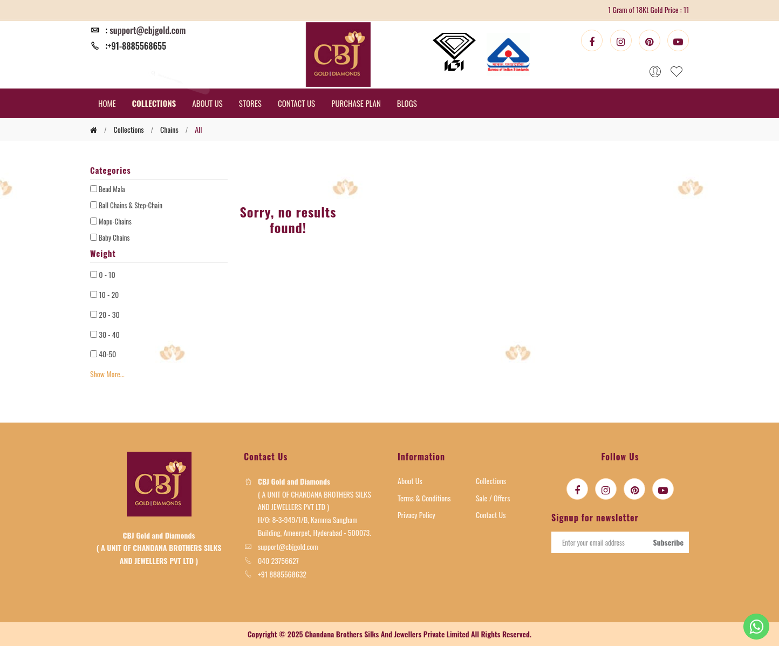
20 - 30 (109, 314)
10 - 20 (109, 294)
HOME (107, 103)
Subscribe (668, 542)
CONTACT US (296, 103)
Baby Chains (114, 237)
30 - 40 (109, 334)
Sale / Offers (493, 498)
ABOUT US (207, 103)
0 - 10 (107, 274)
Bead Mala (112, 188)
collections (128, 129)
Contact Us (490, 514)
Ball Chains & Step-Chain (130, 205)
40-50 (107, 353)
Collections (491, 480)
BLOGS (407, 103)
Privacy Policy (416, 514)
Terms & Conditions (424, 498)
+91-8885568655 (136, 45)
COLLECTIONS (154, 103)
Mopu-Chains (115, 221)
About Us (410, 480)
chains (169, 129)
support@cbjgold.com (148, 30)
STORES (250, 103)
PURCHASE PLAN (356, 103)
